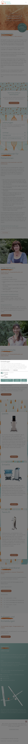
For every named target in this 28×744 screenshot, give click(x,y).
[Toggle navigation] (26, 2)
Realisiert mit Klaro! (24, 382)
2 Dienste (6, 374)
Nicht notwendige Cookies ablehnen (6, 380)
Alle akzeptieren (24, 380)
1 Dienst (6, 376)
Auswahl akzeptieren (17, 380)
